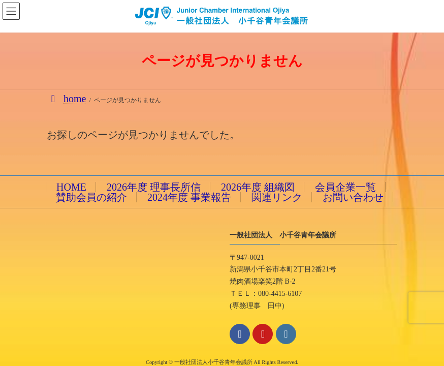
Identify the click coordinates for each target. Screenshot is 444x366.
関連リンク (276, 197)
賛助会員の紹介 (91, 197)
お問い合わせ (353, 197)
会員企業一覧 (345, 187)
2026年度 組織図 (258, 187)
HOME (71, 187)
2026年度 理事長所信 (154, 187)
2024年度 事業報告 (189, 197)
